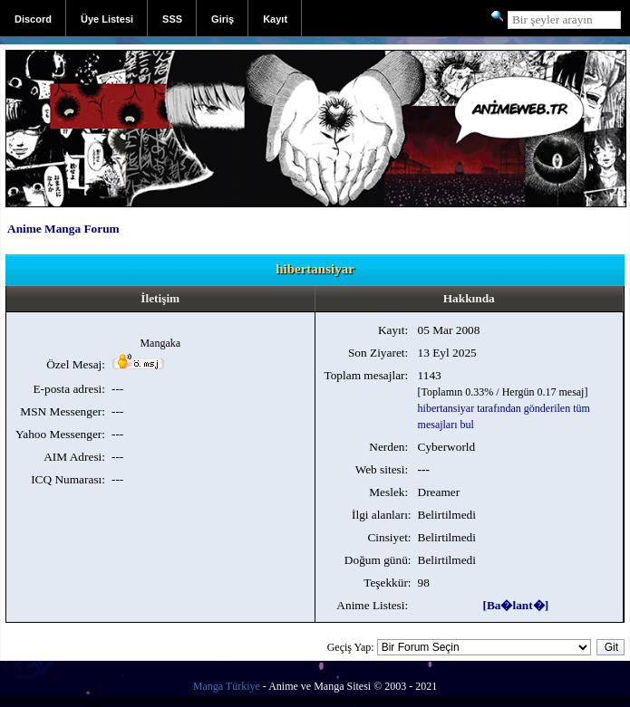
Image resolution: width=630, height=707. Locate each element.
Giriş (222, 19)
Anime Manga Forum (63, 228)
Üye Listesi (107, 19)
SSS (172, 19)
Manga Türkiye (226, 686)
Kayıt (275, 19)
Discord (33, 19)
